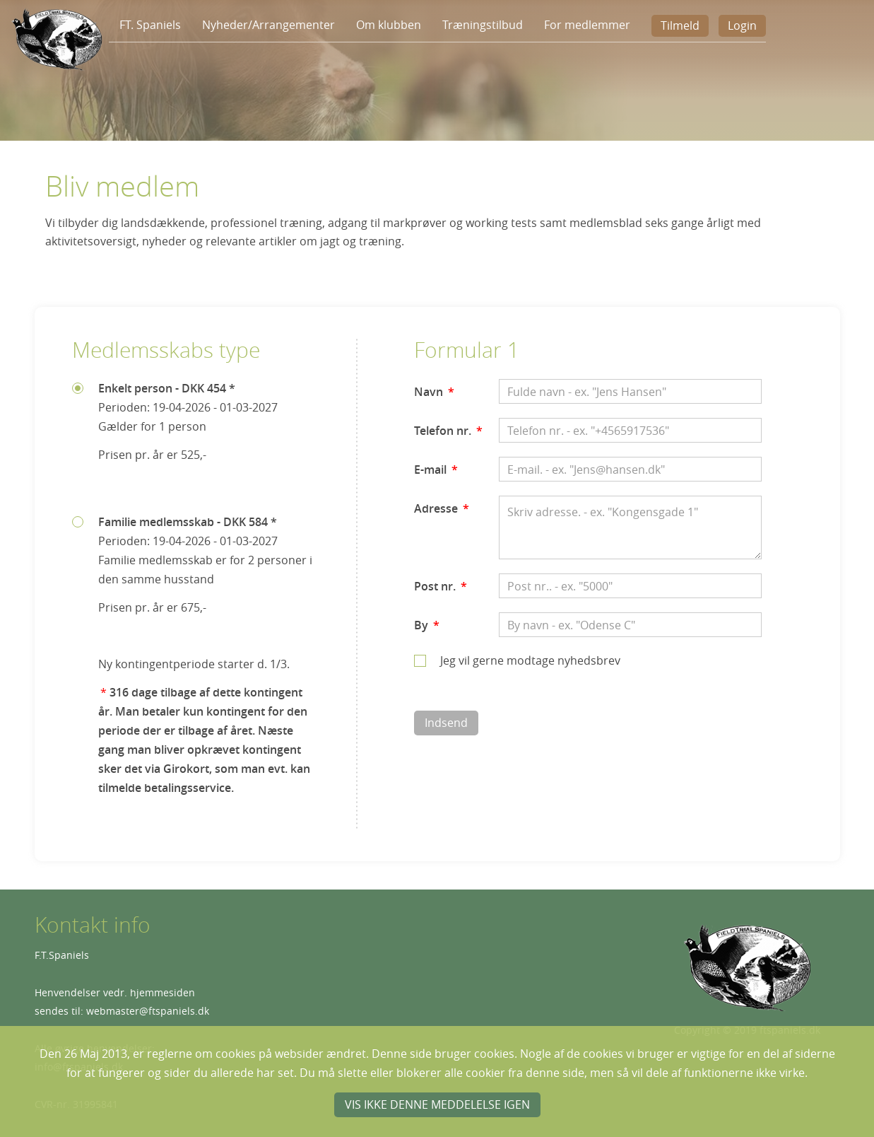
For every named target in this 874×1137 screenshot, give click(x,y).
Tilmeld (680, 25)
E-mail (436, 469)
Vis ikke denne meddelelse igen (437, 1104)
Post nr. (440, 586)
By (426, 625)
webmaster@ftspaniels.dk (147, 1011)
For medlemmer (587, 25)
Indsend (446, 722)
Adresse (441, 508)
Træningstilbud (482, 25)
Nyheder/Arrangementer (268, 25)
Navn (434, 392)
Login (742, 25)
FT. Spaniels (150, 25)
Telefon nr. (448, 430)
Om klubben (388, 25)
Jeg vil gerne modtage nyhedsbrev (530, 660)
